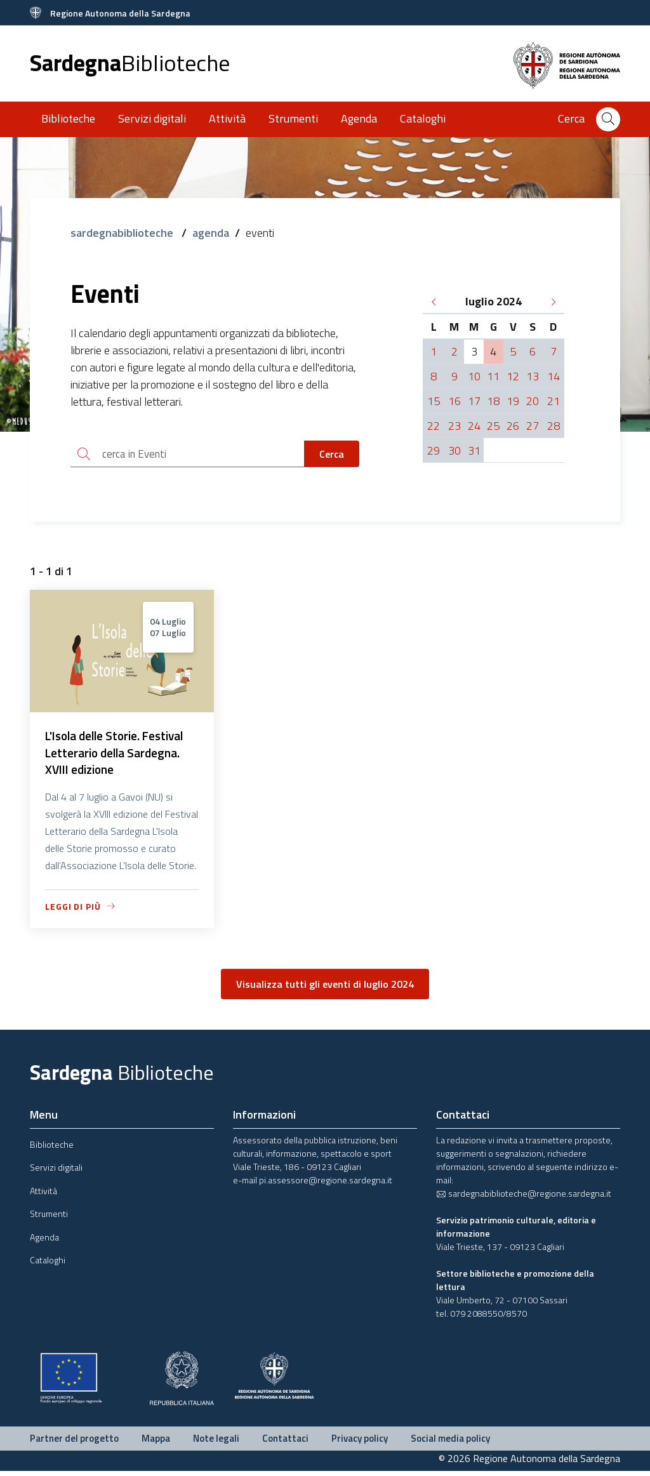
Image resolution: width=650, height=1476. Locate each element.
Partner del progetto (74, 1442)
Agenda (359, 118)
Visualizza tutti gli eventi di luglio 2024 (325, 988)
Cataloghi (423, 118)
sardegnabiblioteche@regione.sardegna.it (523, 1197)
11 (493, 376)
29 (433, 450)
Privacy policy (359, 1442)
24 (474, 425)
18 (493, 400)
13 (532, 376)
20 (532, 400)
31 (474, 450)
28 (553, 425)
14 (553, 376)
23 (454, 425)
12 (513, 376)
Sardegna (130, 62)
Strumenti (293, 118)
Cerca (331, 454)
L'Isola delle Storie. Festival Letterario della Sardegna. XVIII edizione (121, 755)
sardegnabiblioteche (123, 232)
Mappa (156, 1442)
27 (532, 425)
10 (474, 376)
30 (454, 450)
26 (513, 425)
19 (513, 400)
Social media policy (450, 1442)
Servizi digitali (152, 118)
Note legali (216, 1442)
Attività (227, 118)
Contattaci (285, 1442)
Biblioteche (68, 118)
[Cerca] (608, 119)
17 (474, 400)
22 (433, 425)
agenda (210, 232)
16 (454, 400)
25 (493, 425)
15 (433, 400)
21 (553, 400)
